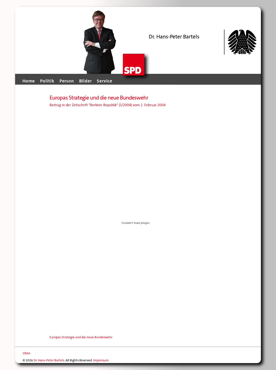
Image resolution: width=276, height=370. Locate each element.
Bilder (85, 81)
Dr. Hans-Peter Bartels (49, 360)
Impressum (101, 360)
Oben (26, 353)
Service (104, 81)
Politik (47, 81)
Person (67, 81)
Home (28, 81)
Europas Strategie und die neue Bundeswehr (81, 337)
